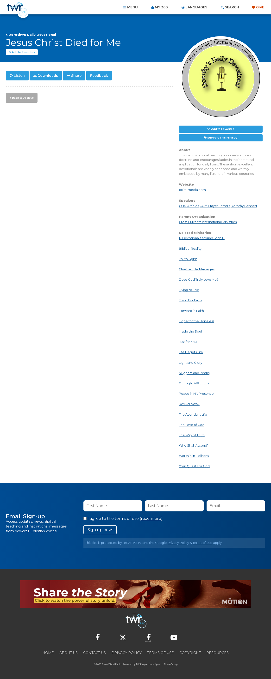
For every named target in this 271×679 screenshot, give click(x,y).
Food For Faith (190, 300)
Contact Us (94, 653)
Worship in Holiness (194, 456)
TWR (138, 664)
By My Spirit (188, 259)
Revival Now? (189, 404)
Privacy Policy (178, 543)
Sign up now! (100, 530)
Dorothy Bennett (244, 206)
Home (48, 653)
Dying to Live (189, 290)
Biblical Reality (190, 249)
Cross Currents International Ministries (208, 222)
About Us (68, 653)
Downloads (48, 76)
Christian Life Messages (196, 269)
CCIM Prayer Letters (215, 206)
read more (151, 518)
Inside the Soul (190, 331)
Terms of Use (202, 543)
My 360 (161, 7)
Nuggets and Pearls (194, 373)
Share (76, 76)
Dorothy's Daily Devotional (32, 34)
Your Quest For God (194, 466)
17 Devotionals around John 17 (202, 238)
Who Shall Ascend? (194, 446)
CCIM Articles (189, 206)
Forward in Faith (191, 311)
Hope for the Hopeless (196, 321)
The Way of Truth (192, 435)
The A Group (170, 664)
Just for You (188, 342)
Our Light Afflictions (194, 383)
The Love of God (191, 425)
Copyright (190, 653)
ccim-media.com (192, 190)
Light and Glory (190, 363)
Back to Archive (23, 97)
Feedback (99, 76)
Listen (19, 76)
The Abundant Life (193, 415)
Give (260, 7)
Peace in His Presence (196, 394)
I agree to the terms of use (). (123, 518)
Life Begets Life (191, 352)
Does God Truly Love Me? (198, 280)
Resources (217, 653)
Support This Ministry (222, 137)
